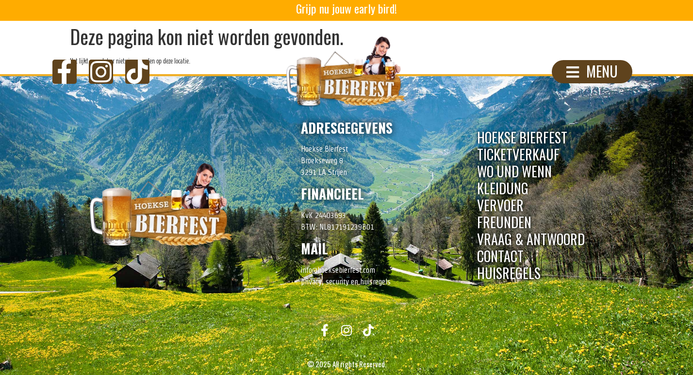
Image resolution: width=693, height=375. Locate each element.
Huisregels (509, 273)
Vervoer (500, 205)
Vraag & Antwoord (531, 239)
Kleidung (502, 188)
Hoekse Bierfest (522, 137)
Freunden (504, 222)
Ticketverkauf (518, 154)
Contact (500, 256)
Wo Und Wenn (514, 171)
